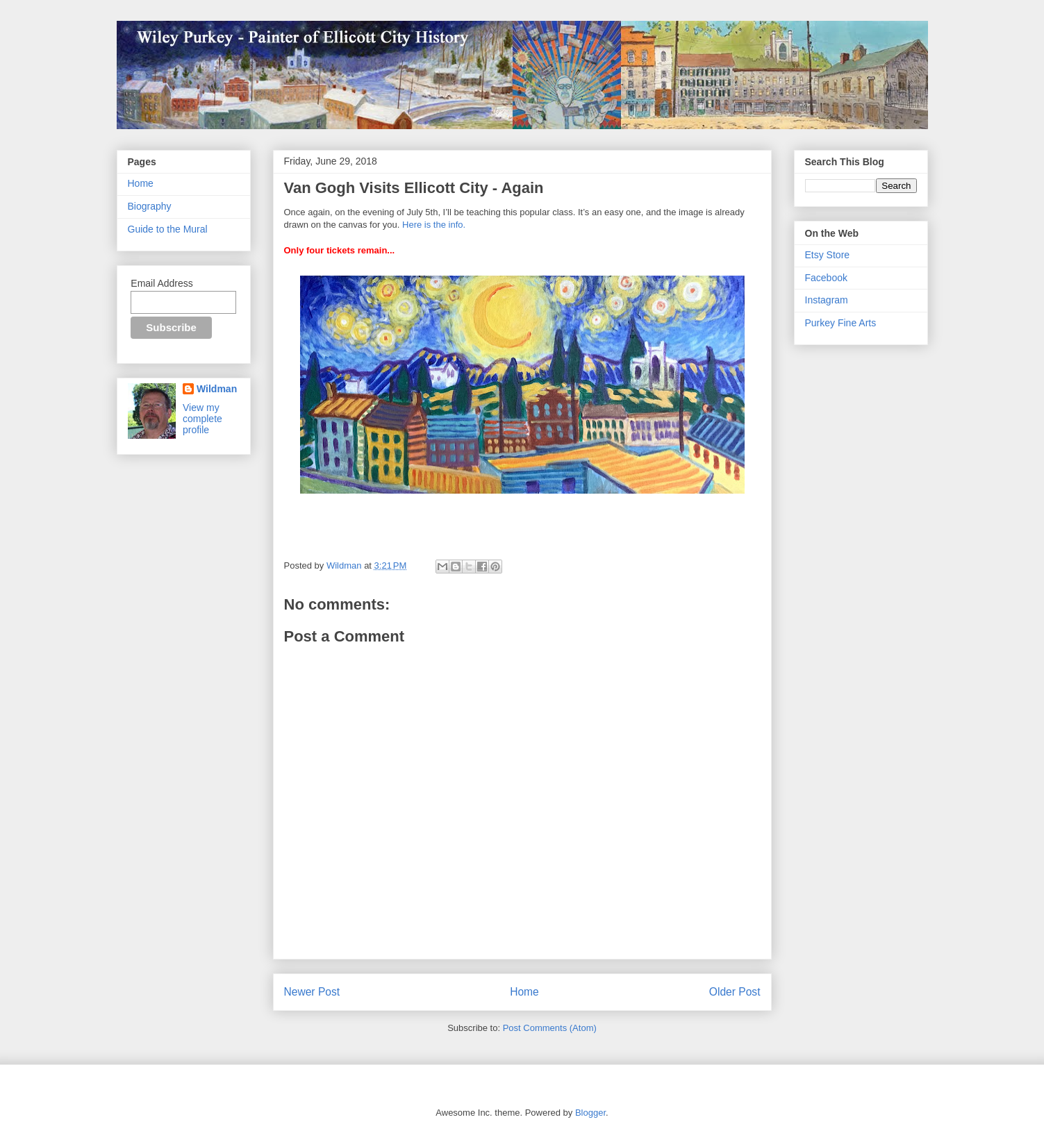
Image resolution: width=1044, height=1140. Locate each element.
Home (524, 992)
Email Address (161, 283)
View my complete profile (202, 418)
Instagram (826, 299)
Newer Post (312, 992)
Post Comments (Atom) (550, 1028)
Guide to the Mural (168, 229)
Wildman (217, 388)
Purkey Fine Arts (841, 322)
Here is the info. (433, 224)
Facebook (826, 277)
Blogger (590, 1112)
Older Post (735, 992)
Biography (150, 206)
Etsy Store (827, 254)
